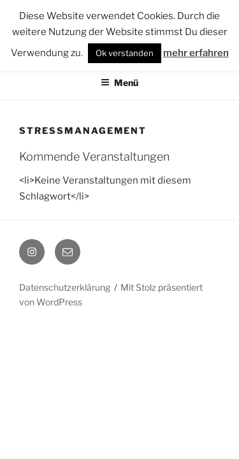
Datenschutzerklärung (64, 287)
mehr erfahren (196, 53)
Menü (119, 82)
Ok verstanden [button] (125, 53)
